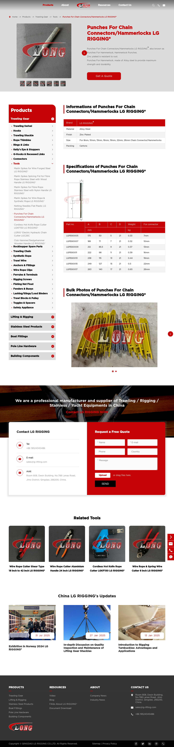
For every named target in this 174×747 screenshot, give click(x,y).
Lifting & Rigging (22, 317)
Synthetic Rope (22, 256)
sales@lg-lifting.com (36, 462)
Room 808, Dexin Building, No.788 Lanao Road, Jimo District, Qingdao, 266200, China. (51, 478)
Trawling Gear (41, 17)
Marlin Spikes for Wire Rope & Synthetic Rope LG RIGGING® (29, 199)
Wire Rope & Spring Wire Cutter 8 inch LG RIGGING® (147, 568)
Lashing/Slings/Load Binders (30, 294)
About (65, 5)
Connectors (20, 159)
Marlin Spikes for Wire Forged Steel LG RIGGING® (32, 170)
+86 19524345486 (35, 448)
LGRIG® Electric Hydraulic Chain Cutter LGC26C (30, 234)
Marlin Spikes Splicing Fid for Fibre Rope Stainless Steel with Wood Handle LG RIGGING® (32, 179)
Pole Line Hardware (23, 346)
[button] (84, 53)
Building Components (25, 356)
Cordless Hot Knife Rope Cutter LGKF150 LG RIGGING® (30, 226)
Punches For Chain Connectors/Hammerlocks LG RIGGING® (89, 17)
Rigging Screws (22, 280)
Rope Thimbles (22, 140)
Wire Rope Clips (22, 270)
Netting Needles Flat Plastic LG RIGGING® (30, 207)
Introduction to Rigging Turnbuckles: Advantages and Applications (137, 648)
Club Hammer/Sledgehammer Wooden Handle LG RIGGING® (29, 242)
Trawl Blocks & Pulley (26, 298)
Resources (104, 5)
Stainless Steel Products (26, 327)
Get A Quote (104, 76)
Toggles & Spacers (24, 303)
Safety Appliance (23, 308)
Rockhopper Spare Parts (27, 247)
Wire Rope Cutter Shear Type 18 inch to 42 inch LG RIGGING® (27, 568)
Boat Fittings (19, 336)
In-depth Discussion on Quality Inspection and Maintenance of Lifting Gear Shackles (84, 648)
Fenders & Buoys (23, 289)
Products (48, 5)
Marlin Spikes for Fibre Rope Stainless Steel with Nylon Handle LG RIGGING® (33, 190)
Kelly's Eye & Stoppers (26, 150)
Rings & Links (21, 145)
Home (14, 17)
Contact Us (124, 5)
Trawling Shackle (23, 136)
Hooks (17, 131)
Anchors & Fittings (24, 265)
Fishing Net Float (23, 284)
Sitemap (96, 744)
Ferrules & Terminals (25, 275)
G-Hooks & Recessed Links (29, 154)
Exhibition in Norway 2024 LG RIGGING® (28, 648)
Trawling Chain (22, 251)
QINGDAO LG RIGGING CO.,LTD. (39, 744)
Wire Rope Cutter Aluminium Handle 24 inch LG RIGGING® (67, 568)
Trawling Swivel (22, 126)
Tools (55, 17)
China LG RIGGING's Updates (87, 596)
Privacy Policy (110, 744)
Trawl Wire (19, 261)
